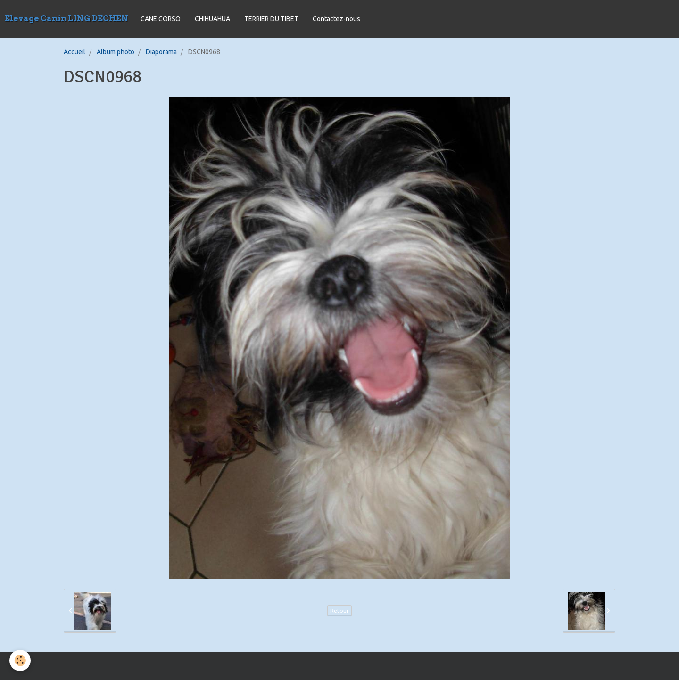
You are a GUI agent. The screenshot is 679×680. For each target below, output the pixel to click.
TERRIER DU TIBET (271, 19)
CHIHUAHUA (212, 19)
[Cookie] (20, 660)
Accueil (74, 52)
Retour (339, 610)
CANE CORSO (161, 19)
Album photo (115, 52)
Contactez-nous (336, 19)
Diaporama (161, 52)
